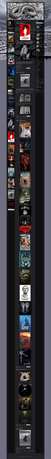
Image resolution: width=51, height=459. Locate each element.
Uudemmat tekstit (18, 450)
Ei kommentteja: (23, 366)
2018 (37, 60)
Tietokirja (37, 74)
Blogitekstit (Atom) (19, 452)
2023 (37, 56)
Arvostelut (37, 70)
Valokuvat (37, 76)
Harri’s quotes (38, 90)
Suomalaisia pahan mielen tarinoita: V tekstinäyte (41, 46)
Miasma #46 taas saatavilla (20, 72)
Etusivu (25, 450)
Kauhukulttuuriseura (38, 80)
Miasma (24, 117)
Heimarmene (10, 25)
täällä (20, 65)
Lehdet (22, 117)
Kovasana (37, 81)
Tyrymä (38, 84)
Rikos (21, 69)
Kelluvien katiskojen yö (41, 30)
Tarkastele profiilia (10, 26)
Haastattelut (20, 117)
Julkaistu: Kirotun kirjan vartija (41, 38)
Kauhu (42, 79)
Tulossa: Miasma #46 (19, 429)
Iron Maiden (39, 79)
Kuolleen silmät (41, 82)
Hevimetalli (37, 79)
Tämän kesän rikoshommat (20, 23)
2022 (37, 57)
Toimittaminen (26, 117)
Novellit (19, 69)
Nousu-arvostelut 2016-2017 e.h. (21, 120)
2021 (37, 58)
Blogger (32, 456)
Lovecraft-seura (37, 83)
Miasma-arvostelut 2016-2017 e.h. (21, 369)
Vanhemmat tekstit (31, 450)
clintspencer (27, 456)
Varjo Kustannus (40, 84)
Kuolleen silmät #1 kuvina (41, 34)
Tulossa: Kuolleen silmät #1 (41, 50)
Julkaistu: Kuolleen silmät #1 (41, 42)
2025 (37, 54)
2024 (37, 55)
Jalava (40, 79)
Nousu (42, 83)
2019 (37, 59)
